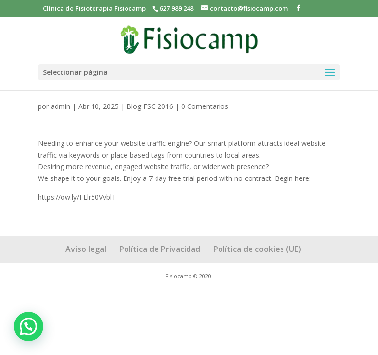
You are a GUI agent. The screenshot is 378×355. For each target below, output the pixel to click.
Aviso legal (85, 249)
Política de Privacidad (159, 249)
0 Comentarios (204, 106)
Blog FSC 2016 (149, 106)
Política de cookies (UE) (257, 249)
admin (60, 106)
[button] (28, 326)
